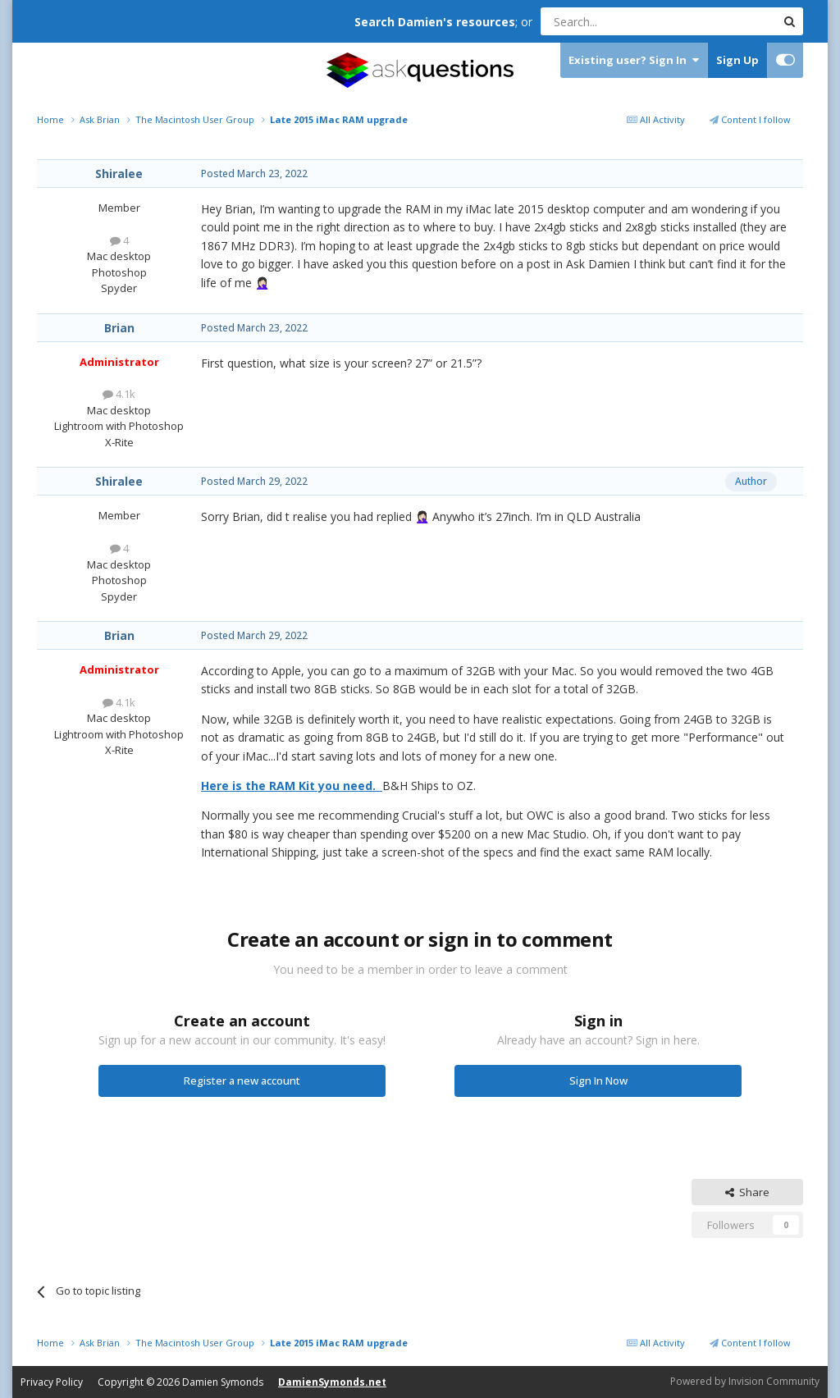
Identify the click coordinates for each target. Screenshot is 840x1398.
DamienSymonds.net (332, 1382)
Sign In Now (598, 1080)
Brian (119, 328)
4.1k (119, 393)
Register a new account (242, 1080)
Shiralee (119, 173)
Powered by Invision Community (744, 1381)
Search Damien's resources (434, 22)
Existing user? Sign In (633, 60)
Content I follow (750, 119)
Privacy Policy (52, 1382)
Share (747, 1192)
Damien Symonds (222, 1382)
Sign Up (737, 60)
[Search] (618, 21)
